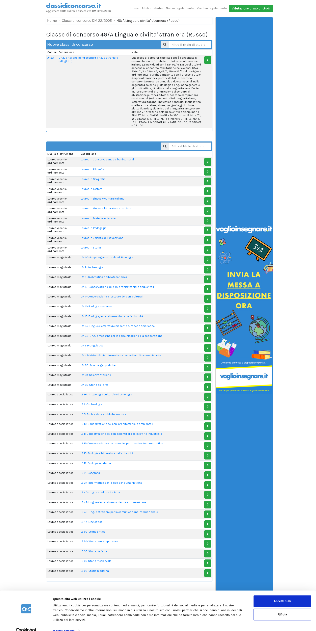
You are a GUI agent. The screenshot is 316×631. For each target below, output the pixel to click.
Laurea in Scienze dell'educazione (101, 238)
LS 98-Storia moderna (94, 571)
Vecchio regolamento (212, 8)
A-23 (50, 57)
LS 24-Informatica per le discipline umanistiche (111, 482)
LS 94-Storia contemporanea (99, 541)
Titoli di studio (152, 8)
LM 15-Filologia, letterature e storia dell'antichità (111, 316)
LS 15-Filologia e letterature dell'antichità (106, 453)
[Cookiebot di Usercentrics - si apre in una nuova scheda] (26, 623)
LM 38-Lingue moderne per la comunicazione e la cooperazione (121, 336)
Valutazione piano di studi (251, 8)
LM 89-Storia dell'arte (94, 385)
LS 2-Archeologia (91, 404)
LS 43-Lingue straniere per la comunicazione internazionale (119, 512)
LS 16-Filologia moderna (95, 463)
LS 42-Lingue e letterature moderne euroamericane (113, 502)
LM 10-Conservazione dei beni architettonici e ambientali (117, 287)
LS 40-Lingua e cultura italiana (100, 492)
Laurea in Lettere (91, 189)
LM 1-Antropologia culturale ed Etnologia (106, 257)
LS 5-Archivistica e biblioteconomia (103, 414)
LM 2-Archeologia (91, 267)
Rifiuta (282, 606)
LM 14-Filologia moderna (96, 306)
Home (134, 8)
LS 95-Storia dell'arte (93, 551)
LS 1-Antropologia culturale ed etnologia (106, 394)
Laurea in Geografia (92, 179)
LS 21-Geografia (90, 473)
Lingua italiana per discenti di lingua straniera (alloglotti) (88, 59)
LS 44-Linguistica (91, 522)
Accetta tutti (282, 593)
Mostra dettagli (64, 623)
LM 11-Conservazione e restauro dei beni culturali (111, 296)
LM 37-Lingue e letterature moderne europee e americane (117, 326)
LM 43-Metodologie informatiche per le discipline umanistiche (120, 355)
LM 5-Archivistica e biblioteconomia (103, 277)
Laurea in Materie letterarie (97, 218)
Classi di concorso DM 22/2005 (87, 20)
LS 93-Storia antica (92, 531)
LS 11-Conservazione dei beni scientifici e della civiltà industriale (121, 434)
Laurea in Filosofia (92, 169)
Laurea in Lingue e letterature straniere (105, 208)
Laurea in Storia (90, 247)
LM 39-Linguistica (92, 345)
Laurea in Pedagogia (93, 228)
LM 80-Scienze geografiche (97, 365)
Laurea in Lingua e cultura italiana (102, 198)
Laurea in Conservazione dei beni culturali (107, 159)
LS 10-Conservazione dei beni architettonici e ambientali (116, 424)
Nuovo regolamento (180, 8)
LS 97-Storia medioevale (95, 561)
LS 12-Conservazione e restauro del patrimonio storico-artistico (121, 443)
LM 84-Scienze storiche (95, 375)
